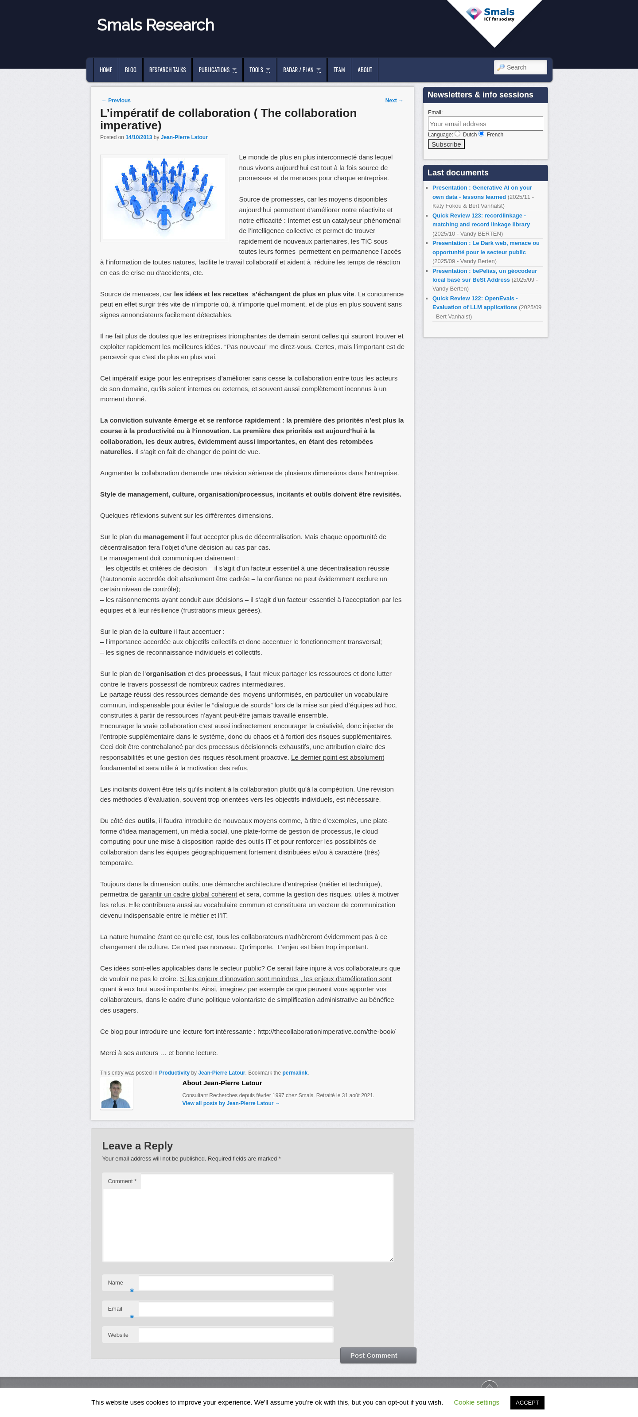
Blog (130, 69)
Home (106, 69)
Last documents (458, 172)
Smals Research (155, 25)
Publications (214, 69)
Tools (256, 69)
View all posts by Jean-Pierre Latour (231, 1103)
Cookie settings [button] (477, 1402)
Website (118, 1335)
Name (121, 1285)
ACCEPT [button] (527, 1402)
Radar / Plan (298, 69)
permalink (295, 1073)
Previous (116, 100)
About (365, 69)
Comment (122, 1181)
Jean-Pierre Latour (184, 137)
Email (121, 1311)
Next (394, 100)
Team (339, 69)
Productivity (174, 1073)
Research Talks (167, 69)
